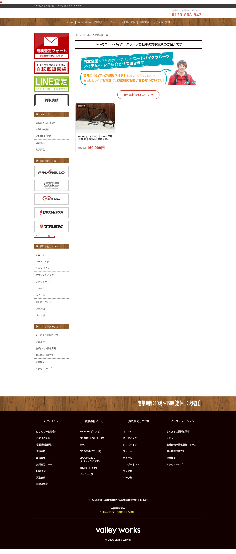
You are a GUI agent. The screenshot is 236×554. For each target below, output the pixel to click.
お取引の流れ (128, 27)
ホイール (40, 300)
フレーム (40, 293)
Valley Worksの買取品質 (90, 27)
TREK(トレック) (88, 472)
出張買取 (40, 154)
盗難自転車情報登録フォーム (181, 449)
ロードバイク (42, 266)
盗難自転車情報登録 (46, 353)
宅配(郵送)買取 (43, 141)
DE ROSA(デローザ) (90, 456)
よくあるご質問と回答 (47, 339)
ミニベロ (40, 259)
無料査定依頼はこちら (138, 99)
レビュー (112, 27)
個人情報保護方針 (45, 360)
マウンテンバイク (45, 279)
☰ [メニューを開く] (1, 1)
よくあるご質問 (162, 27)
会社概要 (40, 366)
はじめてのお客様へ (46, 127)
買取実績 (144, 27)
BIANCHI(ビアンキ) (90, 436)
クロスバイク (42, 273)
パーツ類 (40, 320)
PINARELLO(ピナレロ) (92, 443)
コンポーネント (44, 306)
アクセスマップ (44, 373)
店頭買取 (40, 147)
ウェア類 (40, 313)
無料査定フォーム (45, 469)
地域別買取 (42, 489)
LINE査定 (41, 476)
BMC (82, 449)
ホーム (69, 27)
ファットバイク (44, 286)
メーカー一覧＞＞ (44, 241)
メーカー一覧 (86, 479)
